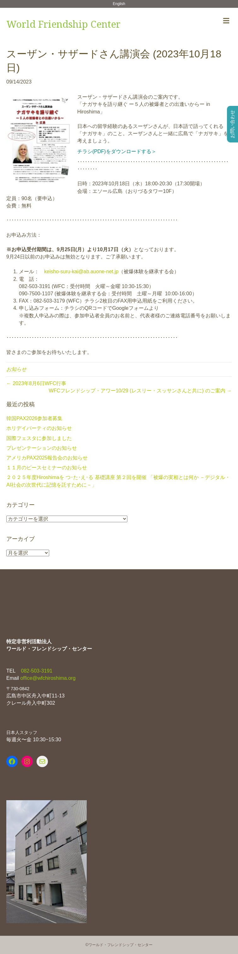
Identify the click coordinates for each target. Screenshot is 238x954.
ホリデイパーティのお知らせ (39, 428)
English (119, 4)
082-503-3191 (36, 671)
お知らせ (16, 369)
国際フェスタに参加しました (39, 438)
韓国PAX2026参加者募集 (34, 418)
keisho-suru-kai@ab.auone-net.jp (81, 271)
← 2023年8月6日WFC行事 (36, 383)
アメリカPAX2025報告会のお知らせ (47, 457)
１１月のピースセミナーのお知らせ (46, 467)
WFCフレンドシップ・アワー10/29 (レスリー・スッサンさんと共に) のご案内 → (140, 390)
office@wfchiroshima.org (47, 678)
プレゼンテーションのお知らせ (41, 448)
